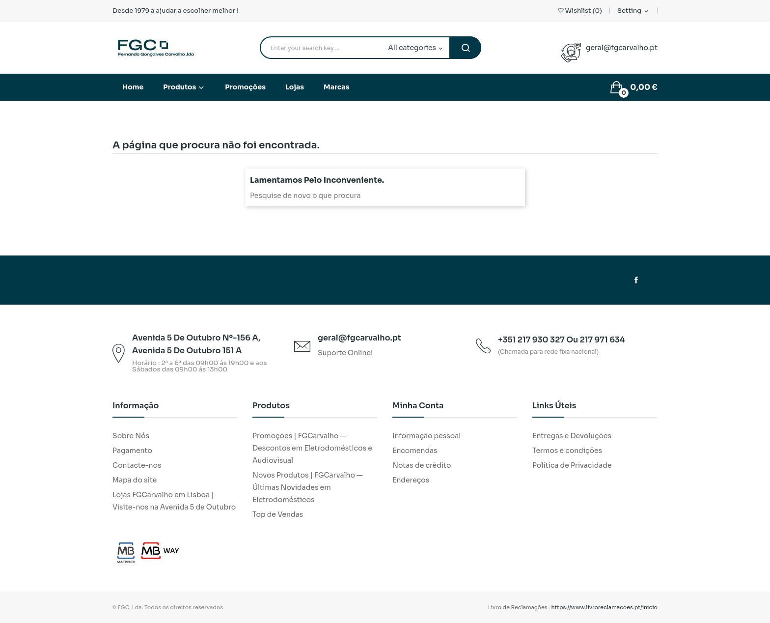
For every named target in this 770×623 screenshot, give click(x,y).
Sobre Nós (130, 435)
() (580, 10)
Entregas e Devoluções (571, 435)
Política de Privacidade (572, 465)
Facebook (636, 280)
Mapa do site (134, 480)
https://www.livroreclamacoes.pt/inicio (604, 607)
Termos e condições (567, 450)
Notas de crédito (421, 465)
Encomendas (415, 450)
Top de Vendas (277, 514)
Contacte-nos (136, 465)
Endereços (410, 480)
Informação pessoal (426, 435)
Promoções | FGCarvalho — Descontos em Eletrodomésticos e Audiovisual (312, 448)
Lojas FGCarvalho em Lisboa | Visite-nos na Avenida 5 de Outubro (174, 500)
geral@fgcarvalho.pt (622, 47)
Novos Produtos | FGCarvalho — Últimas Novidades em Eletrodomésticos (307, 487)
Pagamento (132, 450)
